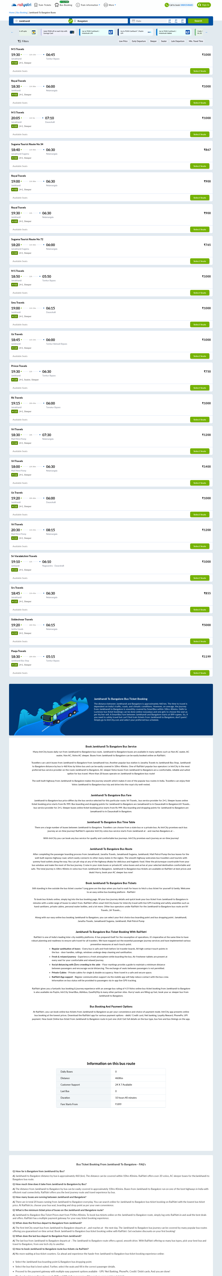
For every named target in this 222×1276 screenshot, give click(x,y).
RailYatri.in (27, 1205)
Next (205, 32)
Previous (11, 32)
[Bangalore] (100, 20)
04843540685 (187, 5)
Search (198, 21)
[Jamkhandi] (41, 20)
